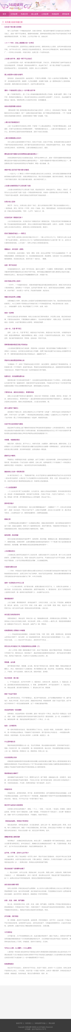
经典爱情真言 (9, 964)
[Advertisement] (35, 1003)
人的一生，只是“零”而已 (12, 329)
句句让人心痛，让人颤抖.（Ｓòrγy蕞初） (18, 948)
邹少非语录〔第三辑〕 (12, 678)
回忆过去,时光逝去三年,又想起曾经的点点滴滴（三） (22, 646)
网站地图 (52, 1023)
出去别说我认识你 (10, 757)
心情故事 (45, 14)
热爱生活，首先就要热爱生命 (14, 376)
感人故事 (34, 14)
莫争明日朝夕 (9, 503)
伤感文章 (24, 14)
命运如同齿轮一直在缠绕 (12, 710)
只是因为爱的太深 (10, 567)
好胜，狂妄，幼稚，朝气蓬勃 (14, 900)
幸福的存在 (8, 789)
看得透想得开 (9, 598)
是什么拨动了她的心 (11, 408)
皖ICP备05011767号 (39, 1029)
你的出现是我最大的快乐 (12, 106)
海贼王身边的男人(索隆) (12, 297)
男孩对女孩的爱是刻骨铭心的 (14, 360)
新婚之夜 (7, 519)
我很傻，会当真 (9, 662)
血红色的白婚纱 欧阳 (11, 884)
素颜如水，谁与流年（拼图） (14, 249)
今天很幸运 (8, 932)
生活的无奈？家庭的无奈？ (13, 217)
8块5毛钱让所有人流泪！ (13, 281)
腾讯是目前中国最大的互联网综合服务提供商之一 (21, 154)
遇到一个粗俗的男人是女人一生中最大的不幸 (19, 90)
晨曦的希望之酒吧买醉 (12, 837)
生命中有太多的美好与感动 (13, 424)
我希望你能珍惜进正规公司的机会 (16, 344)
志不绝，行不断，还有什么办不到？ (16, 853)
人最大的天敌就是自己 (12, 122)
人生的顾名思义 (9, 551)
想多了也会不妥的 (10, 694)
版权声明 (19, 1023)
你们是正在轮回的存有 (12, 614)
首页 (4, 14)
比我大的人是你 (9, 202)
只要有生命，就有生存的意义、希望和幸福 (19, 392)
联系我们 (28, 1023)
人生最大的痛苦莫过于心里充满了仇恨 (17, 186)
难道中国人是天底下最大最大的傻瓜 (16, 170)
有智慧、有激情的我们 (12, 440)
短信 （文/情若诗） (11, 726)
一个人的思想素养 (10, 487)
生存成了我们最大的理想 (12, 27)
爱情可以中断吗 (9, 456)
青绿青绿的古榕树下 (11, 773)
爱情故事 (65, 14)
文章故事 (14, 14)
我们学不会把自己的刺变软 (13, 805)
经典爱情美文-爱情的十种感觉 (14, 630)
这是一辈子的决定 (10, 265)
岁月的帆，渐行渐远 (11, 916)
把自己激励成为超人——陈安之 (15, 233)
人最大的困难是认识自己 (12, 138)
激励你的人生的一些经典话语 (14, 472)
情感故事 (55, 14)
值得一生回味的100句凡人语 (14, 583)
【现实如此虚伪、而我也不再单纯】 (16, 821)
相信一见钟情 (9, 313)
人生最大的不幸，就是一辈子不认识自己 (18, 59)
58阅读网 (17, 5)
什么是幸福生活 (9, 741)
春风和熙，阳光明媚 (11, 535)
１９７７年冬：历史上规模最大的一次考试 (19, 43)
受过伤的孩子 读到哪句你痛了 (14, 868)
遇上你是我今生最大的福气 (13, 74)
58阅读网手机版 (40, 1023)
